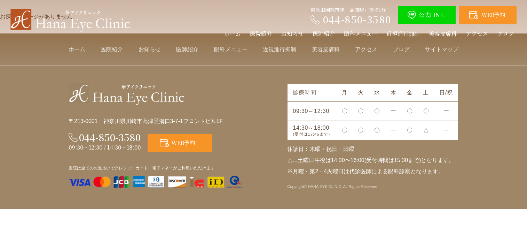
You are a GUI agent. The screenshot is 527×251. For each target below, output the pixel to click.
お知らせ (292, 34)
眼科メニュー (360, 34)
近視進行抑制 (403, 34)
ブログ (505, 34)
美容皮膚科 (443, 34)
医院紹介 (261, 34)
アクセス (477, 34)
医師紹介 (324, 34)
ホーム (232, 34)
